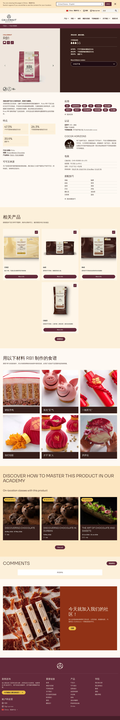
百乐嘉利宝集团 (51, 694)
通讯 (47, 700)
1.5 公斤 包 (98, 169)
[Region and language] (80, 4)
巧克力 (5, 26)
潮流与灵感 (86, 18)
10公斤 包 (75, 169)
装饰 (72, 697)
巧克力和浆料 (13, 26)
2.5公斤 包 (82, 169)
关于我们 (49, 691)
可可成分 (73, 686)
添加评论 (112, 563)
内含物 (73, 694)
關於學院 (98, 694)
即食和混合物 (75, 703)
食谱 (79, 18)
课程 (96, 691)
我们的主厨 (98, 683)
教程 (96, 688)
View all (60, 547)
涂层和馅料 (74, 691)
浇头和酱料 (74, 700)
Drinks (73, 706)
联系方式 (115, 18)
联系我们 (49, 697)
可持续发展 (49, 688)
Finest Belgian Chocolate (16, 153)
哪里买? (48, 703)
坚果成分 (73, 688)
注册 (72, 628)
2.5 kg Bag (90, 169)
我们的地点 (98, 686)
